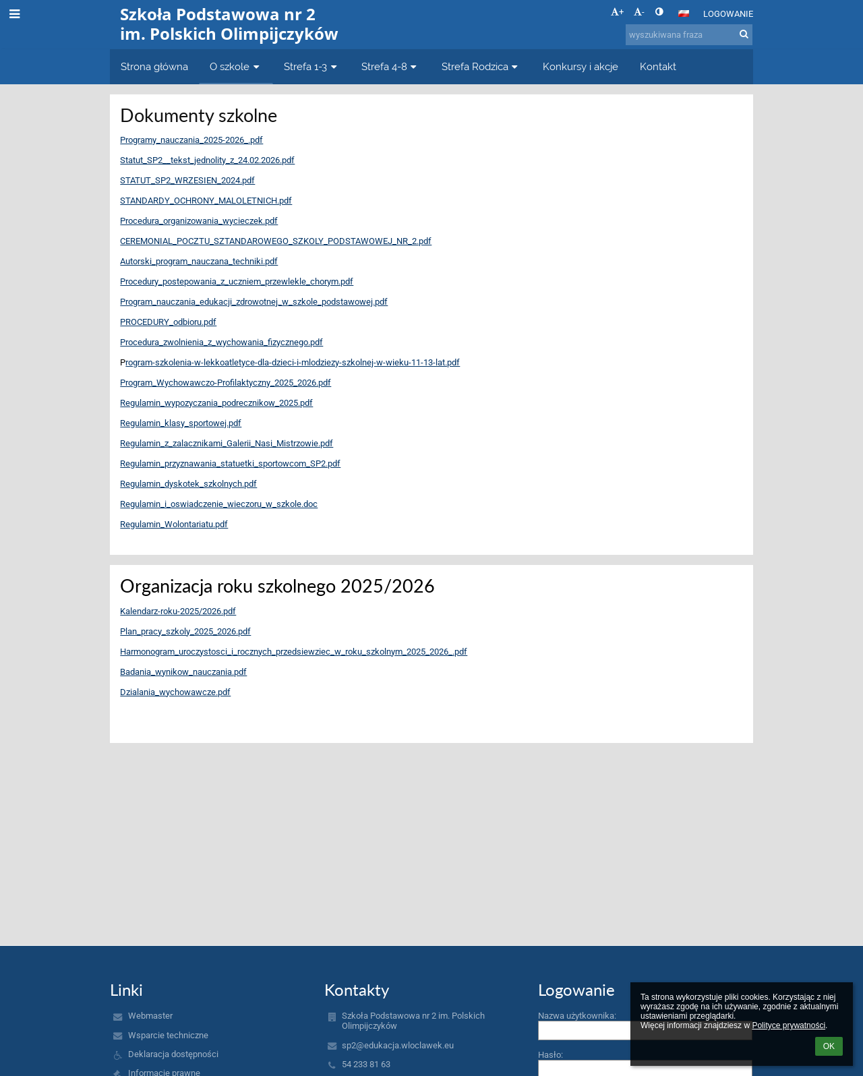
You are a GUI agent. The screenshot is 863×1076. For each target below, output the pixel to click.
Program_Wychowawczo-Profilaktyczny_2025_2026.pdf (225, 383)
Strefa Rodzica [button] (481, 66)
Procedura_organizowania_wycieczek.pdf (199, 221)
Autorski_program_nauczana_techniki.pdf (199, 261)
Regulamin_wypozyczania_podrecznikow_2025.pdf (216, 403)
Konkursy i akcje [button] (580, 66)
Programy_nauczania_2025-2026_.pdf (191, 140)
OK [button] (829, 1046)
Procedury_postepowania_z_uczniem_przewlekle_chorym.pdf (236, 281)
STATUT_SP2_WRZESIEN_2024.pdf (187, 180)
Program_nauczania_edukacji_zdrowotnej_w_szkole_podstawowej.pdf (254, 302)
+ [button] (617, 12)
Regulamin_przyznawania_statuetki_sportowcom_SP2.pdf (230, 463)
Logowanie (728, 14)
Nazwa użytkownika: (577, 1016)
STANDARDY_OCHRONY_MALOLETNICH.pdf (206, 201)
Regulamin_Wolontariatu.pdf (174, 524)
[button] (684, 13)
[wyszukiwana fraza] (689, 35)
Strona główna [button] (154, 66)
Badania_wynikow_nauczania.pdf (183, 672)
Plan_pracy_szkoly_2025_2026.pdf (185, 631)
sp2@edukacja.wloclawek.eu (398, 1045)
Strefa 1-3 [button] (312, 66)
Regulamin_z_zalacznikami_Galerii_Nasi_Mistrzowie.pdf (226, 443)
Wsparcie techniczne (168, 1035)
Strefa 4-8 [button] (390, 66)
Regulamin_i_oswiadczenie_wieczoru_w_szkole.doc (219, 504)
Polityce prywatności (788, 1025)
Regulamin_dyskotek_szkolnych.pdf (188, 484)
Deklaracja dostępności (173, 1054)
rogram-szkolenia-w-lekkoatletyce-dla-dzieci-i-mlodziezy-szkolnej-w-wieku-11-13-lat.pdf (292, 362)
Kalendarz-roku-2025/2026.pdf (178, 611)
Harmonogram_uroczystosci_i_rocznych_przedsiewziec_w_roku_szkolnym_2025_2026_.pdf (293, 652)
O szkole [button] (236, 66)
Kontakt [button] (658, 66)
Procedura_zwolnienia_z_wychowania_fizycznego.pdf (221, 342)
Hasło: (550, 1055)
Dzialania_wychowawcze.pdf (175, 692)
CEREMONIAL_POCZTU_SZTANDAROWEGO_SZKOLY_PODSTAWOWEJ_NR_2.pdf (276, 241)
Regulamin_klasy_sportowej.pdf (180, 423)
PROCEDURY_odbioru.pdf (168, 322)
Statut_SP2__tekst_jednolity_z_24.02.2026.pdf (207, 160)
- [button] (639, 12)
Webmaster (150, 1016)
